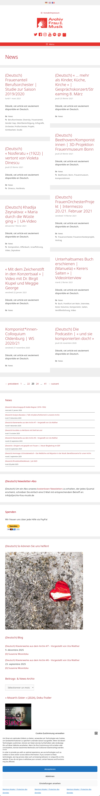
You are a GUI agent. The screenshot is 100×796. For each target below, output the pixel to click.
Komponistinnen (62, 178)
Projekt (31, 126)
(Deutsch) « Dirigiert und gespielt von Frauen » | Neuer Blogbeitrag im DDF (32, 446)
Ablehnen (50, 776)
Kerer (57, 307)
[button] (96, 733)
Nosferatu (20, 188)
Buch (60, 303)
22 (28, 383)
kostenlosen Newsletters (50, 488)
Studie (19, 130)
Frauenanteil (37, 119)
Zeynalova (15, 250)
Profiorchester (21, 126)
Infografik (39, 123)
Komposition (13, 247)
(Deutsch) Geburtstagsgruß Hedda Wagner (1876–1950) (25, 407)
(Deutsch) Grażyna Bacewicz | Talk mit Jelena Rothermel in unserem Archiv (32, 415)
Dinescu (11, 188)
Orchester (9, 126)
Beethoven (63, 175)
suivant (53, 383)
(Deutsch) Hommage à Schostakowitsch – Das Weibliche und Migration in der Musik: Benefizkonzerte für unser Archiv (48, 453)
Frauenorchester (65, 237)
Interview (85, 303)
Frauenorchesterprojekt (83, 237)
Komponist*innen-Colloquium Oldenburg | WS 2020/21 (21, 336)
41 (45, 383)
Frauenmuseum (81, 175)
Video (7, 250)
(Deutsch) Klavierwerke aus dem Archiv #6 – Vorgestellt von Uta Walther (31, 438)
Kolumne (65, 307)
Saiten (84, 307)
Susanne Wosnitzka (18, 653)
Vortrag (58, 240)
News (10, 116)
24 (37, 383)
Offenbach (24, 247)
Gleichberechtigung (25, 123)
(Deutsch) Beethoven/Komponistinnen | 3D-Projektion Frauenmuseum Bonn (75, 142)
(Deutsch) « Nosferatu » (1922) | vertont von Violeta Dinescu (24, 155)
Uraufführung (36, 247)
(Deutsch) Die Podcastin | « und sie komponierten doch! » (74, 333)
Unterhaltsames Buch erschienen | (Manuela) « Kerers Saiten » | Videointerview (74, 268)
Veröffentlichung (62, 310)
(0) (6, 653)
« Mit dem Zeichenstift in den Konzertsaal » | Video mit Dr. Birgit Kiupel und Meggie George (24, 278)
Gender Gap (10, 123)
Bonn (70, 175)
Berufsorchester (15, 119)
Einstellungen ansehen (50, 783)
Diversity (26, 119)
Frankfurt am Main (71, 303)
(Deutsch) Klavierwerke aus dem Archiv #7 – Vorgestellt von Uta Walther (31, 422)
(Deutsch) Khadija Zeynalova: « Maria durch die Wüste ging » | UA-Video (21, 214)
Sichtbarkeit (10, 130)
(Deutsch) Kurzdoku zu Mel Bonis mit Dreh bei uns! (23, 430)
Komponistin (75, 307)
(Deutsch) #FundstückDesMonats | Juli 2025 (21, 461)
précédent (12, 383)
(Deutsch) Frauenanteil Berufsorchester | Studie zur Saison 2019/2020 (21, 84)
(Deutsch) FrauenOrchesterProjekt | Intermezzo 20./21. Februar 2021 (74, 204)
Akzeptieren (50, 769)
